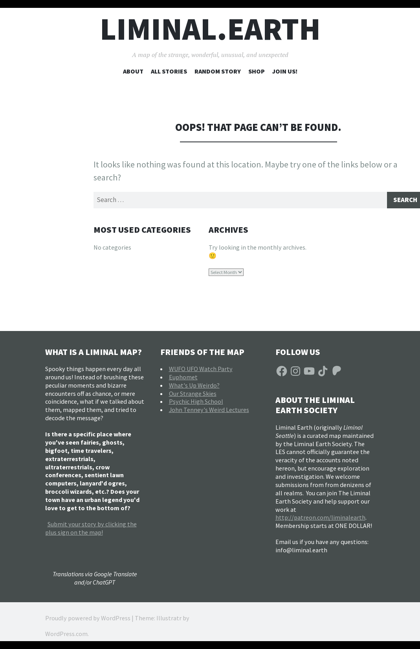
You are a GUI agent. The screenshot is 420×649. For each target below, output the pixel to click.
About (133, 71)
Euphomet (183, 378)
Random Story (217, 71)
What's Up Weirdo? (194, 386)
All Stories (169, 71)
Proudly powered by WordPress (87, 619)
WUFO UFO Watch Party (201, 370)
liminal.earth (210, 29)
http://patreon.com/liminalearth (320, 519)
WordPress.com (66, 635)
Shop (256, 71)
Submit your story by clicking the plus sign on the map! (91, 529)
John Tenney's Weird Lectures (209, 411)
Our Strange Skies (192, 395)
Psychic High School (196, 403)
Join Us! (284, 71)
